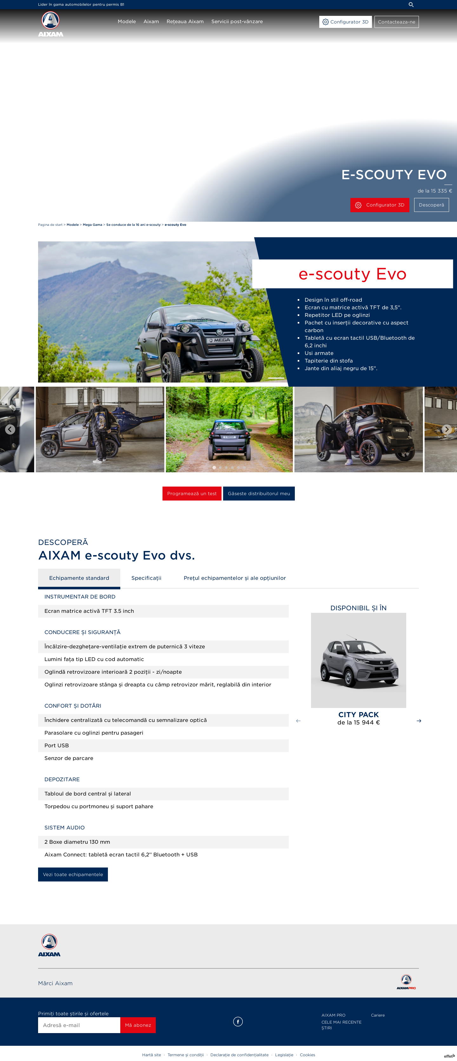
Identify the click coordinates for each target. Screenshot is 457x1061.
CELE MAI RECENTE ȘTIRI (341, 1025)
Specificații (146, 578)
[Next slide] (447, 429)
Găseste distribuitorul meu (259, 493)
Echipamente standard (79, 578)
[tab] (214, 467)
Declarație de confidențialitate (239, 1054)
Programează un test (192, 493)
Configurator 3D (380, 205)
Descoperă (431, 204)
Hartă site (151, 1054)
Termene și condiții (186, 1054)
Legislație (284, 1054)
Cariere (378, 1015)
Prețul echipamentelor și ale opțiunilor (235, 578)
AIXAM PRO (333, 1015)
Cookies (307, 1054)
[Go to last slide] (10, 429)
